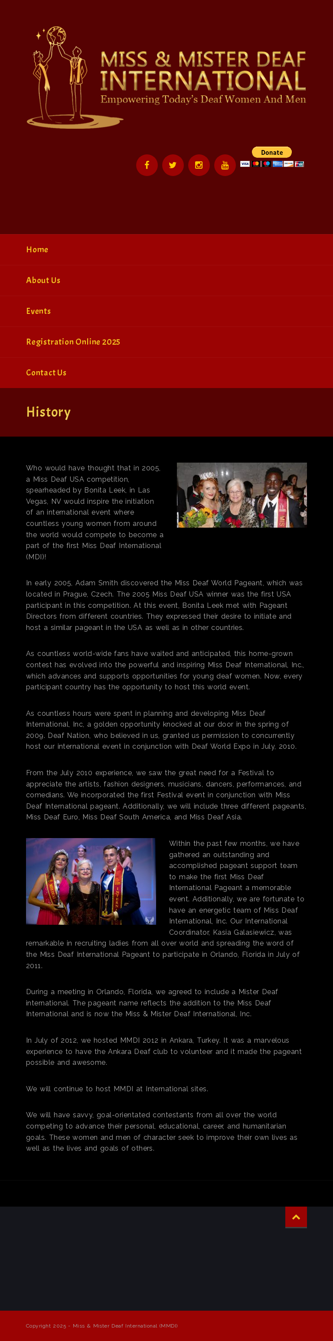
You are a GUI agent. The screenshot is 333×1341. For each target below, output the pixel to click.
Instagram (199, 165)
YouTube (225, 165)
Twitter (173, 165)
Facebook (147, 165)
